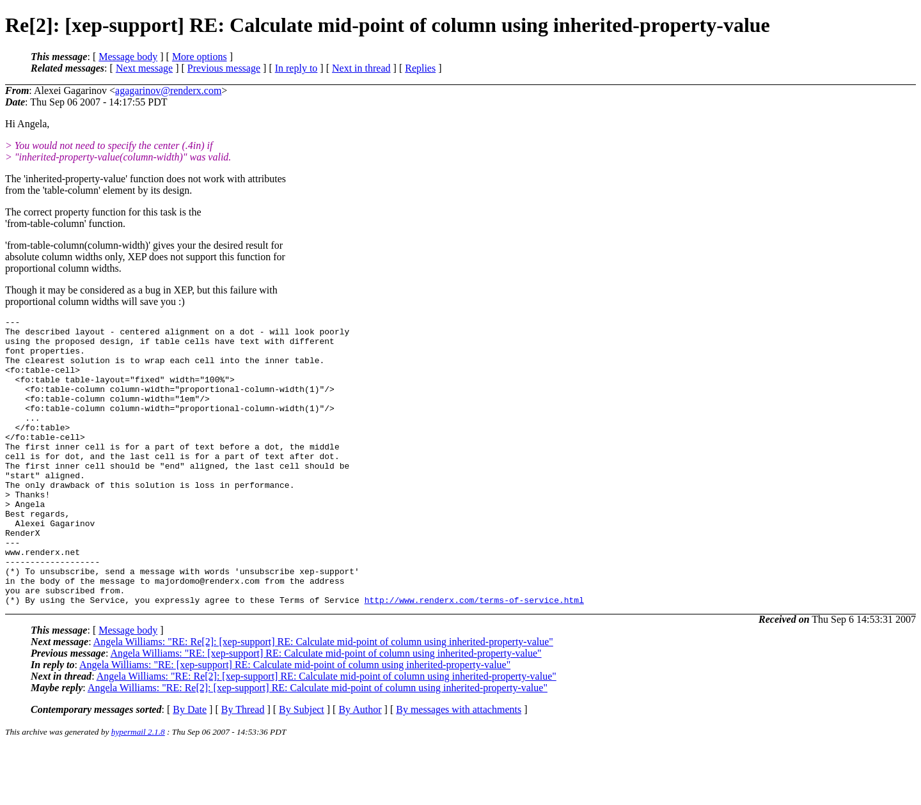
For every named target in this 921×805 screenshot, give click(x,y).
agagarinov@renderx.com (168, 90)
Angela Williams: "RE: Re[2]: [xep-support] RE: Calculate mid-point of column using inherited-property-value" (323, 699)
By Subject (301, 767)
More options (199, 56)
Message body (127, 56)
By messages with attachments (458, 767)
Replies (420, 68)
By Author (359, 767)
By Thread (243, 767)
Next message (144, 68)
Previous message (223, 68)
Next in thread (361, 68)
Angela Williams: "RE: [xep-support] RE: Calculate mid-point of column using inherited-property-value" (325, 710)
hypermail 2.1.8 (138, 789)
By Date (190, 767)
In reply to (296, 68)
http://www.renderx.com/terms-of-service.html (474, 657)
